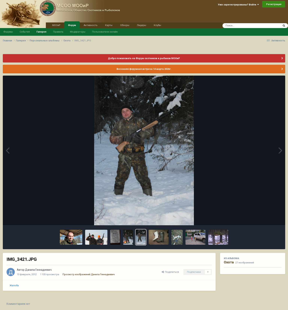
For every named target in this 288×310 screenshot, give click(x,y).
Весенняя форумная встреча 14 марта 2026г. (144, 69)
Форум (72, 24)
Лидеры (141, 25)
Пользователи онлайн (105, 31)
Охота (229, 262)
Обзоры (124, 25)
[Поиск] (244, 25)
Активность (90, 25)
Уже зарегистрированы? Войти (238, 4)
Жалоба (14, 285)
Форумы (8, 31)
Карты (108, 25)
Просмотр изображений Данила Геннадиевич (89, 274)
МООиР (56, 25)
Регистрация (273, 4)
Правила (58, 31)
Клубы (157, 25)
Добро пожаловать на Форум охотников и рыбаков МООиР (144, 58)
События (25, 31)
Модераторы (77, 31)
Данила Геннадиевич (38, 269)
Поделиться (170, 272)
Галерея (41, 31)
